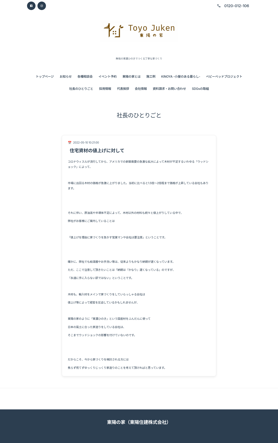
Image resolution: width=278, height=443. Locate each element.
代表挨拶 (123, 89)
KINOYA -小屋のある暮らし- (180, 76)
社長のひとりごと (81, 89)
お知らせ (66, 76)
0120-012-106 (236, 5)
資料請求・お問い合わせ (169, 89)
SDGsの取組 (200, 89)
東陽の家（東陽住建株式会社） (139, 422)
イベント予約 (107, 76)
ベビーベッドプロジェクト (224, 76)
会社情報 (141, 89)
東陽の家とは (131, 76)
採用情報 (105, 89)
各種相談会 (84, 76)
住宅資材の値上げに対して (97, 150)
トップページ (45, 76)
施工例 (150, 76)
